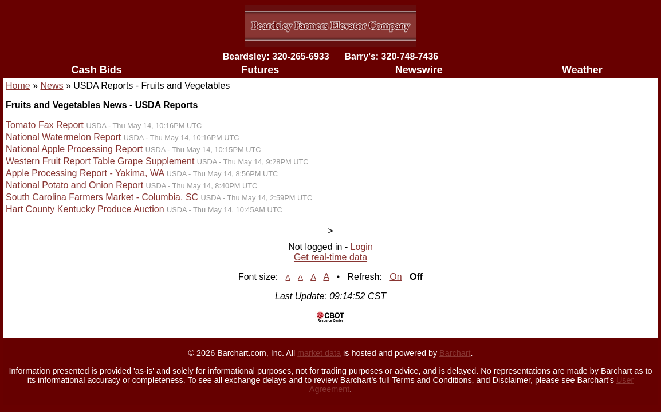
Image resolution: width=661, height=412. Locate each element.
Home (18, 85)
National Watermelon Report (63, 137)
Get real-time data (330, 257)
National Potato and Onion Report (74, 185)
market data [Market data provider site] (319, 353)
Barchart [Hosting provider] (454, 353)
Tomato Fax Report (45, 125)
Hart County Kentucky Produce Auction (85, 209)
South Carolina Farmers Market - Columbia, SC (102, 197)
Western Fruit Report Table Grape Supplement (100, 161)
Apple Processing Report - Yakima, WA (85, 173)
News (51, 85)
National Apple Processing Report (74, 149)
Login (362, 247)
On (395, 277)
